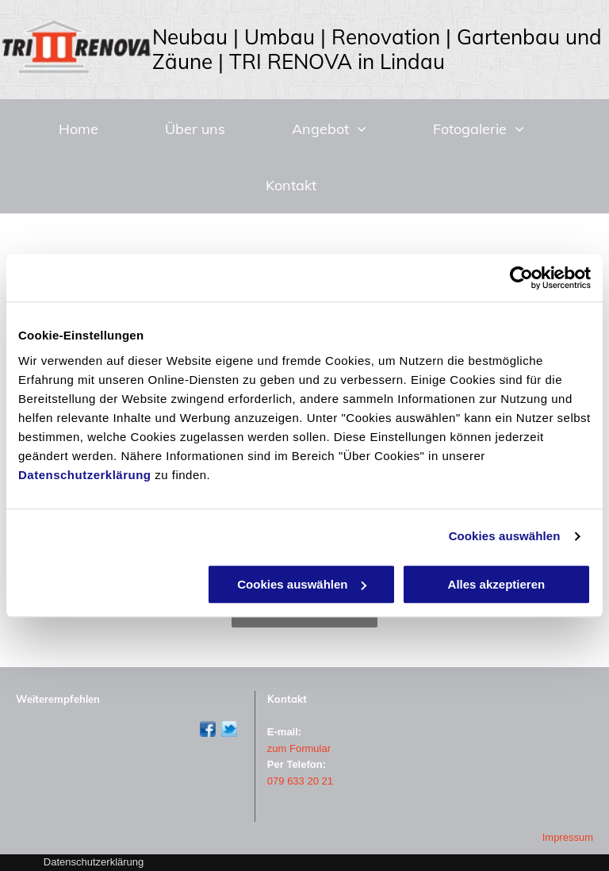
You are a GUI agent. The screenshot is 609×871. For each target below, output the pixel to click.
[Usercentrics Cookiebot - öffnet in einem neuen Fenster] (521, 278)
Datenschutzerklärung (84, 475)
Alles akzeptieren (497, 584)
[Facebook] (207, 729)
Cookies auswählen (505, 536)
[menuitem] (92, 129)
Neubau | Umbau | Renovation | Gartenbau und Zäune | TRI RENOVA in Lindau (377, 49)
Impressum (567, 837)
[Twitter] (229, 729)
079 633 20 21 (300, 781)
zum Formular (299, 748)
